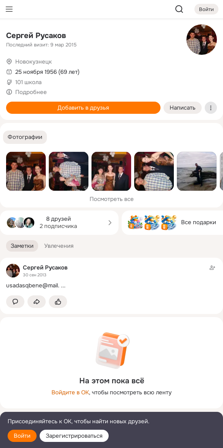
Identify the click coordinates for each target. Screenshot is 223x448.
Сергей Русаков (36, 35)
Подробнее (31, 92)
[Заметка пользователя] (111, 276)
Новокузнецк (33, 61)
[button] (25, 137)
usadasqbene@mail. (32, 285)
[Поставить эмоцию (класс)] (58, 301)
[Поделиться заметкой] (36, 301)
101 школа (28, 82)
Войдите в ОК (70, 392)
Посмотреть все (112, 199)
